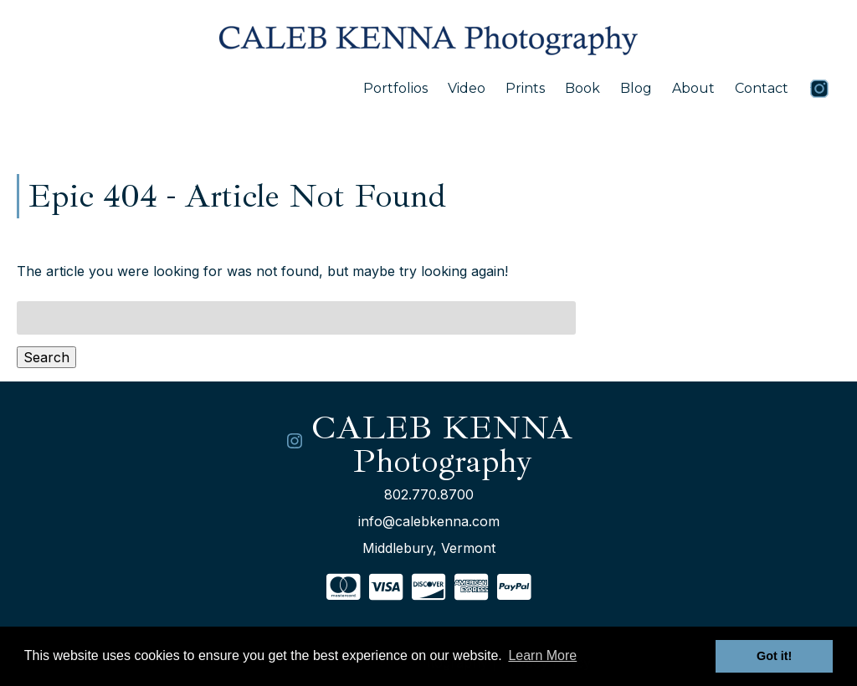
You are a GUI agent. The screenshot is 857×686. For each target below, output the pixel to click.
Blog (636, 88)
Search (46, 357)
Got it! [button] (774, 656)
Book (582, 88)
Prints (525, 88)
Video (466, 88)
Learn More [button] (542, 655)
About (693, 88)
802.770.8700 (429, 494)
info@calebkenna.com (429, 521)
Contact (761, 88)
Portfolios (395, 88)
